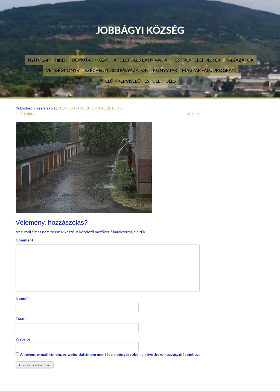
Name (21, 298)
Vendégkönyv (63, 70)
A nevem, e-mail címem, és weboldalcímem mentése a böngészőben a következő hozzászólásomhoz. (110, 354)
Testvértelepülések (196, 59)
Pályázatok (240, 59)
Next (193, 113)
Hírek (61, 59)
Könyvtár (165, 70)
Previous (25, 113)
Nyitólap (39, 59)
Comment (25, 240)
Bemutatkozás (90, 59)
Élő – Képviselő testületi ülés (140, 80)
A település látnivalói (140, 59)
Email (20, 318)
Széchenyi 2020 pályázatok (116, 70)
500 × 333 (66, 108)
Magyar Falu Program (209, 70)
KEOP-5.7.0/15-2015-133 (102, 108)
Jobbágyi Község (140, 30)
